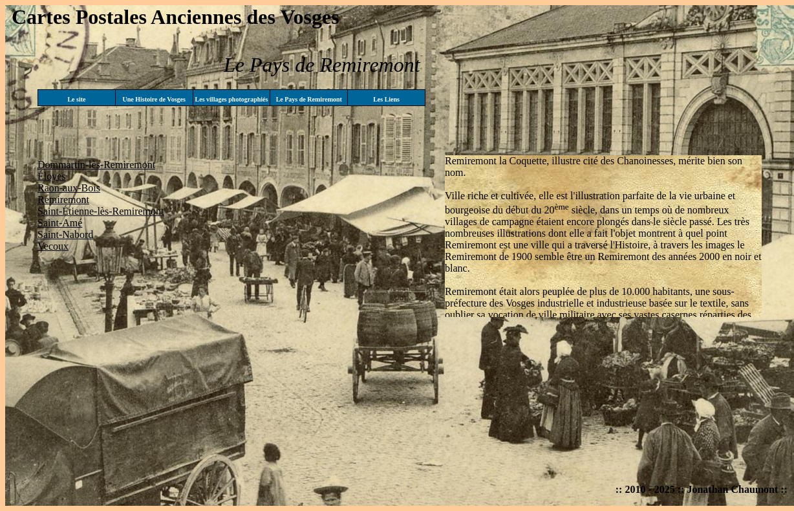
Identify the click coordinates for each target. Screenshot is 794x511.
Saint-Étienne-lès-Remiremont (101, 211)
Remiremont (63, 199)
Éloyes (52, 176)
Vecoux (53, 246)
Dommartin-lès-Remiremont (96, 164)
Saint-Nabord (65, 234)
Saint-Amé (60, 222)
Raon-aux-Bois (69, 187)
